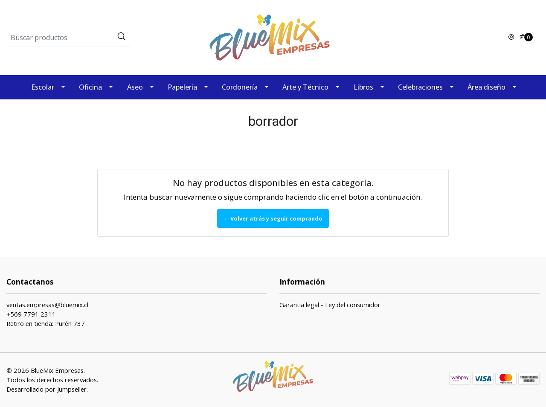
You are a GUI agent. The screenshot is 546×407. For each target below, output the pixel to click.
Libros (363, 87)
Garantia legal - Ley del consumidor (329, 304)
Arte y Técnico (305, 87)
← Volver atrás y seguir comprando (273, 218)
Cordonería (240, 87)
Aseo (135, 87)
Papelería (182, 87)
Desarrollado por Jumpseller (46, 389)
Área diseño (486, 87)
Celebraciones (420, 87)
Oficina (90, 87)
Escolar (42, 87)
